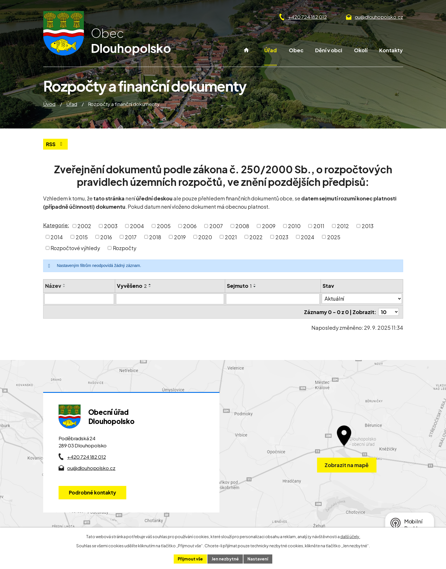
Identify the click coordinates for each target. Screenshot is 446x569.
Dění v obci (328, 50)
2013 (367, 226)
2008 (242, 226)
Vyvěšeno (132, 285)
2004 (137, 226)
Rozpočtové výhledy (75, 248)
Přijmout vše (190, 558)
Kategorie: (56, 225)
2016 (106, 237)
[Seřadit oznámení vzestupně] (64, 284)
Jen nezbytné (225, 558)
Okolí (360, 50)
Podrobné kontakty (92, 492)
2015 (82, 237)
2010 (294, 226)
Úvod (246, 55)
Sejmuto (239, 285)
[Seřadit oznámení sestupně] (64, 286)
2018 (155, 237)
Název (53, 285)
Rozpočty (124, 248)
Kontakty (391, 50)
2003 (110, 226)
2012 (343, 226)
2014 (57, 237)
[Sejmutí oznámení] (273, 298)
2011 (318, 226)
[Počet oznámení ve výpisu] (388, 312)
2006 (190, 226)
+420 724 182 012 (307, 17)
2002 (84, 226)
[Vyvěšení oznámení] (170, 298)
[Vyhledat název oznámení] (79, 298)
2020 (205, 237)
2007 (216, 226)
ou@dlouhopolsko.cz (379, 17)
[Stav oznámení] (362, 298)
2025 (333, 237)
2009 (268, 226)
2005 (164, 226)
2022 (256, 237)
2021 (231, 237)
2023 (281, 237)
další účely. (350, 536)
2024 (307, 237)
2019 (180, 237)
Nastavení (257, 558)
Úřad (270, 50)
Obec (296, 50)
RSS (55, 144)
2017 (131, 237)
